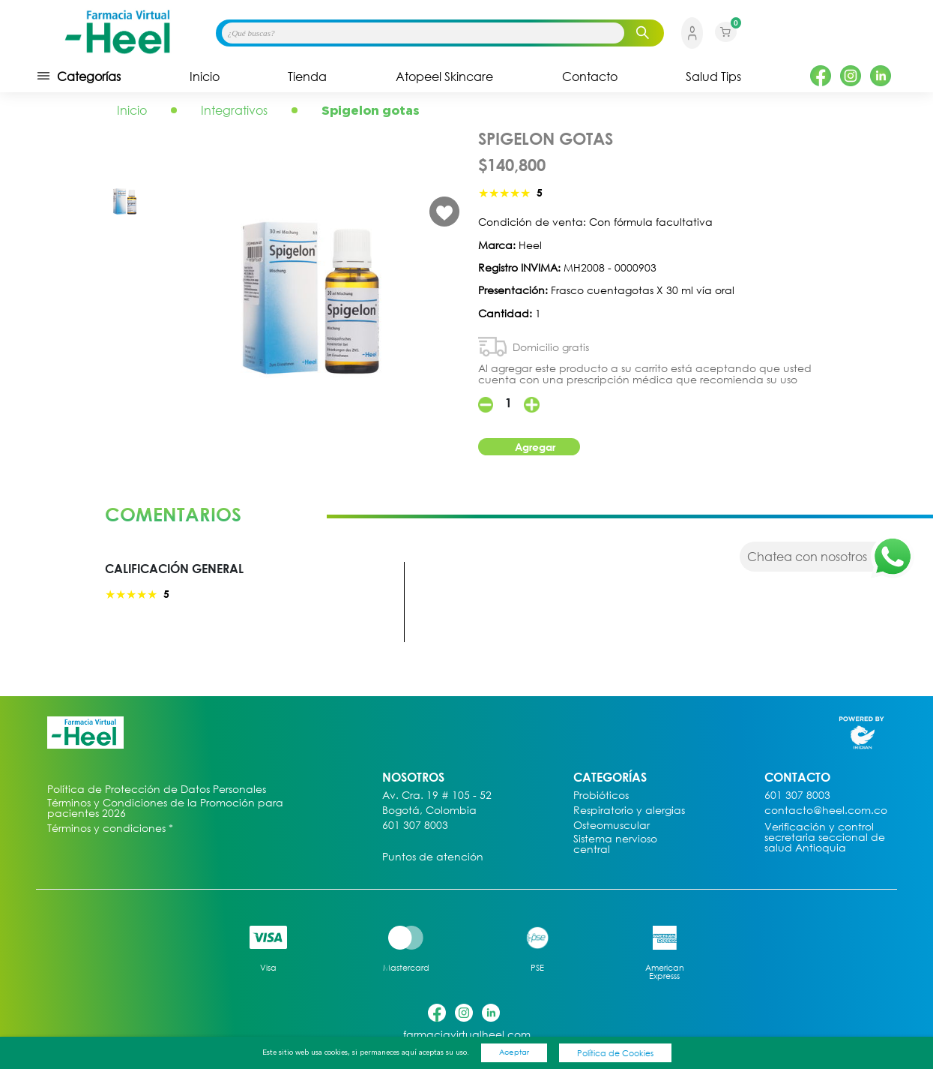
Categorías (78, 75)
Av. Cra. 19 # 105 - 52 (437, 795)
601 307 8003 (415, 825)
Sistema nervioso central (615, 844)
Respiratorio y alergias (629, 810)
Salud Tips (713, 77)
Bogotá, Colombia (429, 810)
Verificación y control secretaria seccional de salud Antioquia (824, 837)
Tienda (307, 77)
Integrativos (234, 110)
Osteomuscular (611, 825)
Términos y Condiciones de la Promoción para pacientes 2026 (165, 807)
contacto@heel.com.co (825, 810)
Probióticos (601, 795)
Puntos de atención (432, 857)
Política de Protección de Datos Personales (156, 789)
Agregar (535, 446)
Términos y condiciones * (110, 828)
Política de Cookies (615, 1053)
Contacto (590, 77)
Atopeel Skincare (444, 77)
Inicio (205, 77)
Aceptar (514, 1051)
